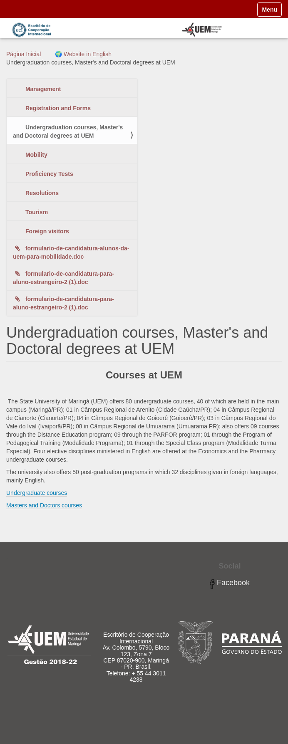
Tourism (36, 212)
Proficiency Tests (48, 174)
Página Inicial (23, 54)
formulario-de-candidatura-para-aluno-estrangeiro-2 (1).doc (63, 277)
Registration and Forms (57, 108)
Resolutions (41, 193)
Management (42, 89)
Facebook (230, 582)
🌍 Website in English (83, 54)
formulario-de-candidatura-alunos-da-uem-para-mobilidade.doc (71, 252)
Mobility (35, 154)
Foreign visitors (46, 231)
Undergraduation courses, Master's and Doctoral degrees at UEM (68, 131)
